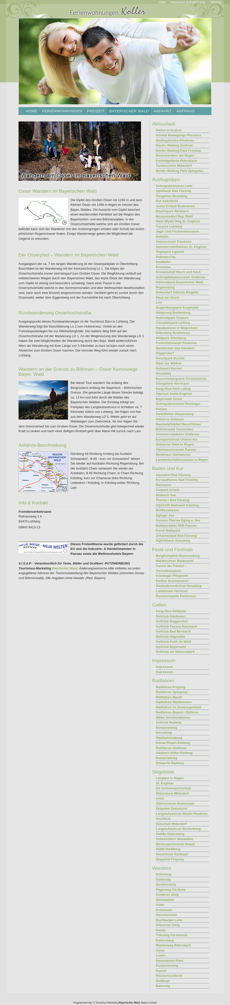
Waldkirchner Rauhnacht (175, 561)
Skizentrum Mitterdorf (172, 793)
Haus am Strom (167, 297)
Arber (160, 798)
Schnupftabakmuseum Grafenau (180, 277)
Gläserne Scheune (170, 419)
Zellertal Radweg (168, 722)
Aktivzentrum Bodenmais (175, 803)
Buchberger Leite (169, 920)
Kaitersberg (165, 940)
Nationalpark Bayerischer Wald (179, 282)
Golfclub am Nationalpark (175, 652)
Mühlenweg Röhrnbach (173, 945)
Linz (159, 302)
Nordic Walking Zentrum (174, 145)
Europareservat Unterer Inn (176, 439)
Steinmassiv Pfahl (169, 960)
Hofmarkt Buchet (169, 368)
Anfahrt (163, 111)
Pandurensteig (167, 965)
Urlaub (153, 1002)
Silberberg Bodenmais (173, 333)
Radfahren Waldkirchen (174, 702)
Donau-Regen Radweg (173, 743)
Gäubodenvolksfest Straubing (179, 586)
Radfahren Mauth (169, 697)
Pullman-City (165, 257)
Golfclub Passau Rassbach (176, 626)
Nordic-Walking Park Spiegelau (179, 171)
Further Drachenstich (172, 581)
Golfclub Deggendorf (172, 621)
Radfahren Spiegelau (172, 692)
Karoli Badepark (168, 530)
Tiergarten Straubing (171, 196)
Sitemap (215, 2)
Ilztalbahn (163, 262)
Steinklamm (165, 900)
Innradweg (164, 732)
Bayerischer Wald (129, 1002)
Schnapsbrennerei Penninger (178, 404)
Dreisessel (164, 910)
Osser (160, 950)
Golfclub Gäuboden (171, 616)
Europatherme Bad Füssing (177, 480)
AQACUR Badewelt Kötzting (177, 505)
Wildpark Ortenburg (171, 338)
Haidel (160, 930)
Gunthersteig (166, 884)
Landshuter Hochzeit (172, 591)
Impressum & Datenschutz (188, 2)
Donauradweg (166, 727)
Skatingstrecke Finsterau (175, 140)
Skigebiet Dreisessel (171, 808)
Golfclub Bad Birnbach (173, 631)
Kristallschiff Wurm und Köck (178, 272)
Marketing (112, 1002)
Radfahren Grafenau (171, 748)
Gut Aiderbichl (167, 201)
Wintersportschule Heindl (175, 844)
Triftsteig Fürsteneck (171, 935)
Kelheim (162, 236)
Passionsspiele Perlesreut (176, 596)
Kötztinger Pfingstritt (172, 576)
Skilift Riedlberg (168, 849)
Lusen (160, 955)
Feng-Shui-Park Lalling (173, 389)
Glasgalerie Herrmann (172, 383)
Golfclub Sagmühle (170, 636)
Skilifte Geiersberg (170, 834)
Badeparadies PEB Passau (176, 525)
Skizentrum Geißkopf (172, 854)
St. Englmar (165, 783)
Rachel (161, 971)
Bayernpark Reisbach (172, 211)
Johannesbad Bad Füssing (176, 536)
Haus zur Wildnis (169, 363)
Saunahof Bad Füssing (173, 475)
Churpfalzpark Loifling (173, 323)
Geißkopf (163, 981)
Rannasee (163, 485)
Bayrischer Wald (64, 568)
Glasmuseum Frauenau (173, 241)
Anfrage (186, 111)
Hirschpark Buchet (170, 358)
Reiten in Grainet (169, 130)
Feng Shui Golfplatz (171, 611)
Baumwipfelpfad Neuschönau (178, 424)
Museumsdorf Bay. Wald (174, 216)
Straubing (163, 373)
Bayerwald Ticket (169, 399)
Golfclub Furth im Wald (173, 641)
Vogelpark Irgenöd (170, 252)
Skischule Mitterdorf (171, 824)
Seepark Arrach (168, 490)
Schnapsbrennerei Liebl (174, 186)
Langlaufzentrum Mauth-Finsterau (181, 814)
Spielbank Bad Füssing (173, 191)
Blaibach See (166, 495)
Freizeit (95, 111)
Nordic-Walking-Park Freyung (178, 150)
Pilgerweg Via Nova (170, 889)
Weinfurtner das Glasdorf (175, 348)
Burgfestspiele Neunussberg (178, 556)
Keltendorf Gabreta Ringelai (177, 292)
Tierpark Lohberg (169, 226)
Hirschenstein (166, 915)
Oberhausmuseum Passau (176, 449)
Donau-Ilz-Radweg (170, 763)
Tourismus (101, 1002)
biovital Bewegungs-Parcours (178, 135)
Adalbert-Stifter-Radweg (174, 753)
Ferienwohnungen (62, 111)
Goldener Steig (167, 894)
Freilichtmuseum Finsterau (176, 343)
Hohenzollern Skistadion (174, 839)
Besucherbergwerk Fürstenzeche (181, 378)
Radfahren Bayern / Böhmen (177, 712)
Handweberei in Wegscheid (176, 328)
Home (31, 111)
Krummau (163, 267)
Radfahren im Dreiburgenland (178, 707)
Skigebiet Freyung (170, 859)
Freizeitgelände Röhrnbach (176, 161)
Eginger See (165, 515)
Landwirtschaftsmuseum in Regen (182, 460)
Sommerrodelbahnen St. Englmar (181, 247)
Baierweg (163, 986)
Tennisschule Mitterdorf (174, 165)
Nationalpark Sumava (172, 318)
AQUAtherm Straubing (173, 540)
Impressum (164, 667)
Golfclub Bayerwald (171, 647)
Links (162, 2)
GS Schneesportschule (173, 788)
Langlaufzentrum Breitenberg (178, 829)
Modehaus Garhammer (173, 454)
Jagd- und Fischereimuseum (177, 231)
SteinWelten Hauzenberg (174, 414)
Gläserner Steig (168, 925)
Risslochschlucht (169, 976)
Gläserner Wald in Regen (175, 444)
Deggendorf (165, 353)
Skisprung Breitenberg (173, 312)
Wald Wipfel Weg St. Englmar (178, 221)
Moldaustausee (167, 510)
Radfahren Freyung (170, 687)
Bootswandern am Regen (175, 155)
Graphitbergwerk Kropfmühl (177, 307)
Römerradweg (166, 758)
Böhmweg (163, 874)
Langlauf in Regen (170, 778)
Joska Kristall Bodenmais (175, 206)
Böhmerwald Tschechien (174, 429)
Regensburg (165, 287)
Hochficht (163, 818)
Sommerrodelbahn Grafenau (177, 434)
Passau (161, 409)
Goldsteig (163, 879)
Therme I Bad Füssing (172, 500)
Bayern (145, 1002)
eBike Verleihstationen (173, 717)
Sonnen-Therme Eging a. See (178, 520)
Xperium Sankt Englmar (174, 394)
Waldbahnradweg (169, 738)
